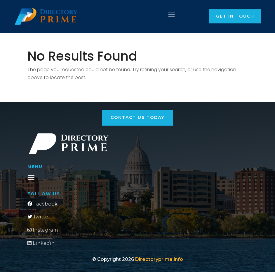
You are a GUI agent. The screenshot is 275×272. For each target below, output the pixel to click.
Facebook (42, 204)
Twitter (38, 217)
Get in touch (235, 16)
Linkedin (41, 243)
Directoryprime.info (159, 259)
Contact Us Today (137, 117)
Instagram (42, 230)
